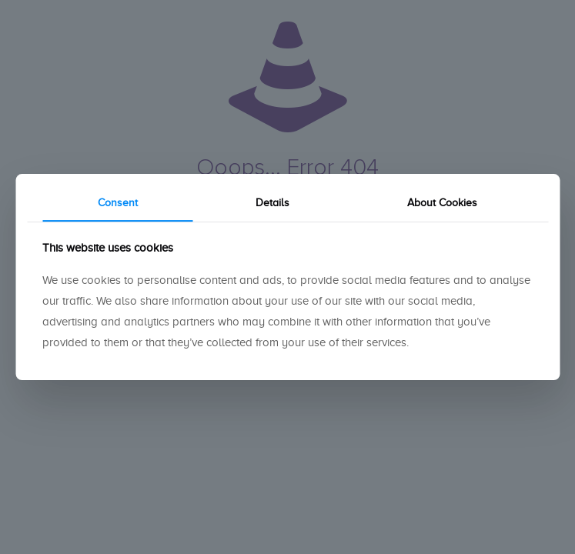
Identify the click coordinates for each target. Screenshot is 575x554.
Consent (118, 203)
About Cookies (442, 203)
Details (272, 203)
